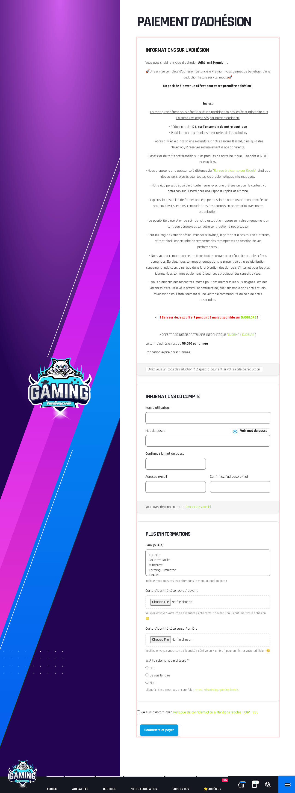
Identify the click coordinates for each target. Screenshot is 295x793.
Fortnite (207, 555)
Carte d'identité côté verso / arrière (171, 628)
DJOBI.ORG (249, 317)
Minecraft (207, 565)
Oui (152, 668)
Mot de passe (155, 431)
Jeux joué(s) (154, 545)
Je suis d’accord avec (197, 712)
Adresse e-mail (156, 477)
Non (152, 683)
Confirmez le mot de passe (165, 453)
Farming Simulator (207, 570)
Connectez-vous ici (198, 507)
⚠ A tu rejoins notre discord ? (167, 660)
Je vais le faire (160, 675)
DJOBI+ (233, 335)
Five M (207, 575)
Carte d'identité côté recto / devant (171, 591)
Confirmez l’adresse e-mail (229, 477)
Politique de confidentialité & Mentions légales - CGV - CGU (215, 712)
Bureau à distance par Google (234, 170)
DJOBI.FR (248, 335)
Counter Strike (207, 560)
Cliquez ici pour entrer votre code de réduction (228, 369)
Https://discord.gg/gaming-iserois (217, 690)
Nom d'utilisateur (157, 408)
